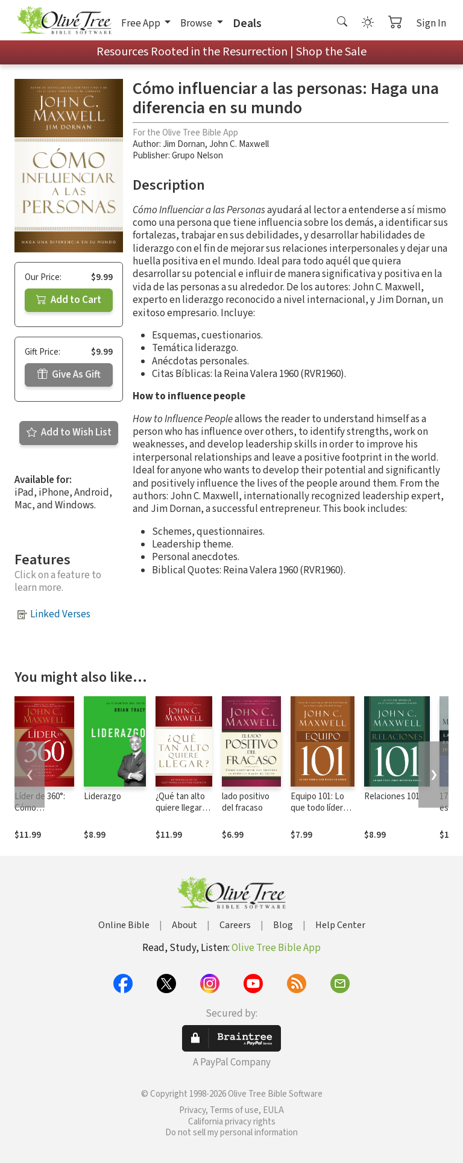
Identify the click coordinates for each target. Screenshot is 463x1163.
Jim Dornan (184, 144)
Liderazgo (102, 796)
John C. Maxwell (239, 144)
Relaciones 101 (392, 796)
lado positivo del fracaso (245, 802)
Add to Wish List (69, 432)
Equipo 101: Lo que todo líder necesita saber (318, 808)
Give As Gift (69, 374)
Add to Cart (68, 300)
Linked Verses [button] (60, 614)
